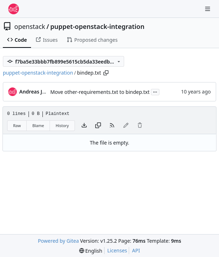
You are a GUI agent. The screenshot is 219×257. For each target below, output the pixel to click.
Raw (17, 125)
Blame (38, 125)
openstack (29, 26)
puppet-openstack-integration (97, 26)
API (136, 250)
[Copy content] (98, 126)
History (62, 125)
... (155, 91)
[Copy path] (105, 72)
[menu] (90, 250)
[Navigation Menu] (208, 9)
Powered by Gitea (58, 240)
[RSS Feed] (112, 126)
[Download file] (84, 126)
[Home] (14, 8)
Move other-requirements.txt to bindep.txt (99, 92)
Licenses (117, 250)
